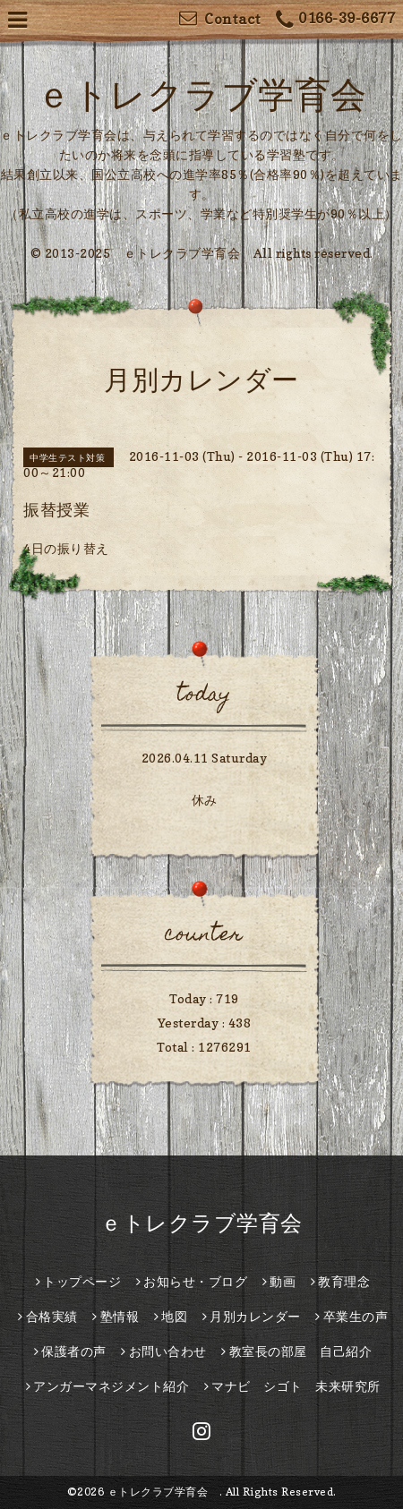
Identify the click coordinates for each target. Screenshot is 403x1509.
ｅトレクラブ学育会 (212, 1223)
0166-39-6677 (336, 20)
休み (205, 799)
